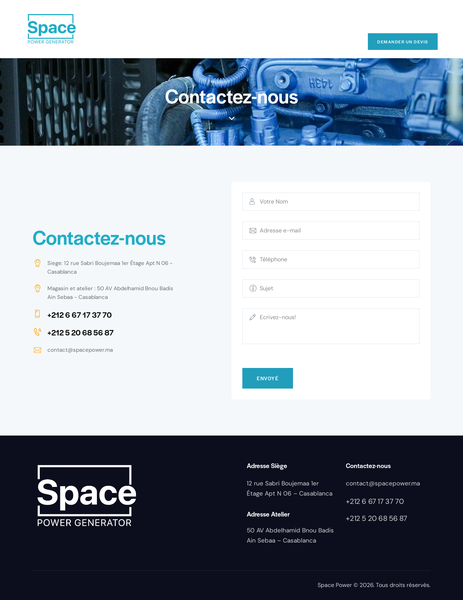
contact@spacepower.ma (80, 349)
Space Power (335, 585)
